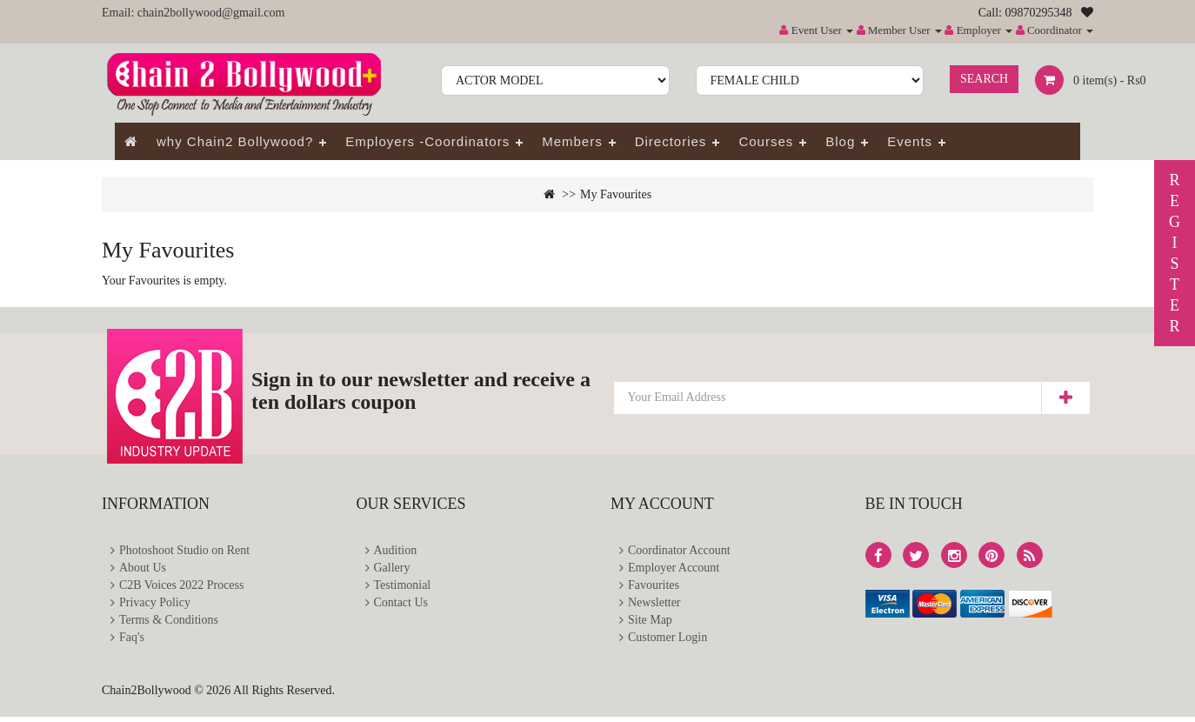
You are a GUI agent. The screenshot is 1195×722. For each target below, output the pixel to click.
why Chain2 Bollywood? (235, 141)
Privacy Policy (154, 605)
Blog (840, 141)
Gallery (392, 569)
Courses (765, 141)
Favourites (653, 587)
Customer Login (667, 642)
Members (572, 141)
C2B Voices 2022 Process (181, 587)
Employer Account (673, 569)
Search (984, 78)
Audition (395, 551)
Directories (671, 141)
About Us (142, 569)
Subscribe (1065, 398)
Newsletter (654, 605)
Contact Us (401, 605)
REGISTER (1174, 253)
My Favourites (615, 194)
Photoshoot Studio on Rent (184, 551)
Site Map (650, 624)
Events (909, 141)
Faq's (131, 642)
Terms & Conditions (168, 624)
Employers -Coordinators (427, 141)
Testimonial (402, 587)
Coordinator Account (679, 551)
